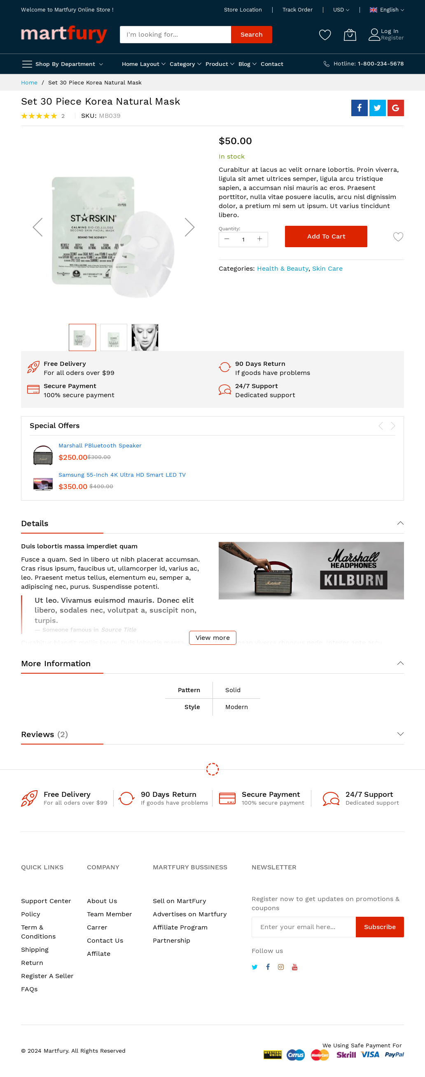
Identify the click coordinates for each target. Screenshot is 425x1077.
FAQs (29, 989)
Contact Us (105, 940)
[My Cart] (350, 34)
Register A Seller (47, 976)
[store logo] (64, 34)
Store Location (243, 10)
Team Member (109, 914)
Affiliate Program (180, 927)
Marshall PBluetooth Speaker (100, 445)
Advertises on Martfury (190, 914)
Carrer (97, 927)
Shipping (35, 949)
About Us (102, 901)
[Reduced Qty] (227, 239)
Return (32, 963)
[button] (37, 227)
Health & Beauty (282, 268)
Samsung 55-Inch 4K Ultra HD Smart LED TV (122, 474)
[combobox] (175, 34)
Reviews (44, 734)
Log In (390, 31)
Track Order (298, 10)
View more (213, 638)
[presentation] (381, 426)
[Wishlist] (325, 34)
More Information (56, 663)
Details (35, 523)
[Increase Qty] (260, 239)
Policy (30, 914)
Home (29, 82)
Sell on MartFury (179, 901)
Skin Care (327, 268)
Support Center (46, 901)
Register (392, 37)
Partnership (171, 940)
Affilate (98, 954)
